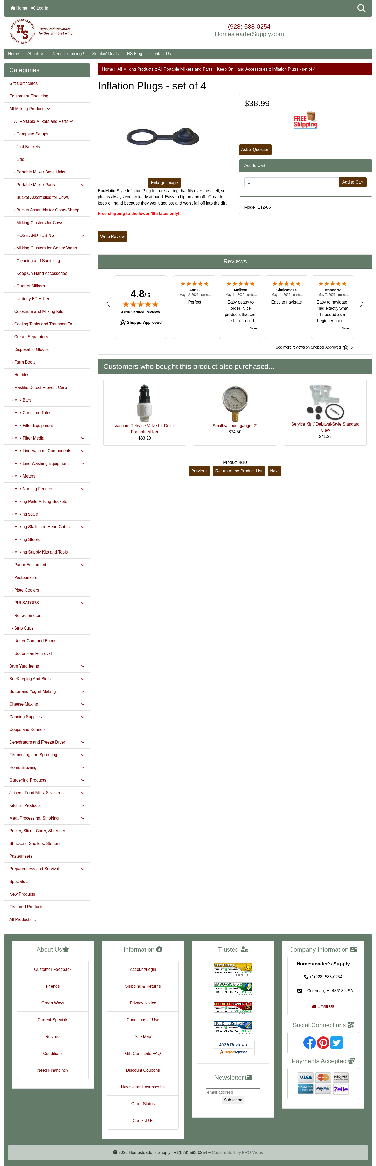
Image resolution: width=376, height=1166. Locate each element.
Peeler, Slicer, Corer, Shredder (37, 831)
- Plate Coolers (24, 590)
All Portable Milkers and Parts (185, 69)
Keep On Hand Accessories (242, 69)
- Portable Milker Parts (47, 185)
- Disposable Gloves (29, 349)
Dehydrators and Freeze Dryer (47, 742)
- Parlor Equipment (47, 565)
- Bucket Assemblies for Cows (39, 197)
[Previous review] (108, 303)
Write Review (112, 236)
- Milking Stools (24, 539)
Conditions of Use (143, 1020)
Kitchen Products (47, 805)
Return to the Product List (238, 471)
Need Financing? (68, 53)
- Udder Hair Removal (30, 653)
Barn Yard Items (47, 666)
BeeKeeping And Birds (47, 679)
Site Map (143, 1036)
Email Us (323, 1006)
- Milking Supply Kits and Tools (38, 552)
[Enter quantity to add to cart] (291, 182)
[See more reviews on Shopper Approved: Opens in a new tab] (308, 347)
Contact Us (160, 53)
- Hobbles (19, 375)
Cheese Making (47, 704)
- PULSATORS (47, 603)
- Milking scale (23, 514)
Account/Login (143, 969)
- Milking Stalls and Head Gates (47, 527)
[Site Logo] (65, 31)
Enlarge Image (164, 182)
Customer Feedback (52, 969)
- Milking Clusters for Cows (36, 223)
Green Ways (52, 1003)
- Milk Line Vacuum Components (47, 451)
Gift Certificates (23, 83)
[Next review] (362, 303)
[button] (361, 8)
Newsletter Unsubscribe (143, 1087)
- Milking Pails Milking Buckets (38, 501)
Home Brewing (47, 767)
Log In (39, 8)
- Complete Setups (28, 134)
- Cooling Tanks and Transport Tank (43, 324)
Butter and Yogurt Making (47, 691)
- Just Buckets (24, 147)
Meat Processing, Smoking (47, 818)
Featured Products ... (28, 907)
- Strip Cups (21, 628)
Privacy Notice (143, 1003)
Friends (53, 986)
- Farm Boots (22, 362)
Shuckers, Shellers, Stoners (34, 843)
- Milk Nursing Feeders (47, 489)
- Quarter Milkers (27, 286)
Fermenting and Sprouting (47, 755)
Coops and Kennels (27, 729)
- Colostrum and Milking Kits (36, 311)
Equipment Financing (28, 96)
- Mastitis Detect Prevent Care (38, 387)
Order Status (143, 1104)
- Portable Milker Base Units (37, 172)
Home (18, 8)
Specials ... (19, 881)
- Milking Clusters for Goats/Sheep (43, 248)
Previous (199, 471)
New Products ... (24, 894)
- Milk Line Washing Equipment (47, 463)
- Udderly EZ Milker (29, 299)
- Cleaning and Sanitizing (34, 261)
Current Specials (53, 1020)
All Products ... (22, 919)
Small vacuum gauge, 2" (235, 425)
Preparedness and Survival (47, 869)
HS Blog (134, 53)
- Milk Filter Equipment (31, 425)
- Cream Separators (28, 337)
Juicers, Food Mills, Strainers (47, 793)
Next (274, 471)
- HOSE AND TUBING (47, 235)
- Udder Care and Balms (32, 641)
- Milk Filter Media (47, 438)
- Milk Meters (22, 476)
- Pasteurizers (23, 577)
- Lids (16, 159)
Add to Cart (352, 182)
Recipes (52, 1036)
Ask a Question (255, 149)
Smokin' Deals (105, 53)
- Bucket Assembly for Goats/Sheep (44, 210)
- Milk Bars (20, 400)
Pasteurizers (20, 856)
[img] (140, 304)
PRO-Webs (252, 1152)
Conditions (53, 1053)
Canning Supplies (47, 717)
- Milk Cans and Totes (30, 413)
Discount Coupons (143, 1070)
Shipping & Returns (143, 986)
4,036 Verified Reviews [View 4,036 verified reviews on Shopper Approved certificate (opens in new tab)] (140, 311)
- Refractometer (24, 615)
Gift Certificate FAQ (143, 1053)
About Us (36, 53)
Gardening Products (47, 780)
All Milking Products (136, 69)
